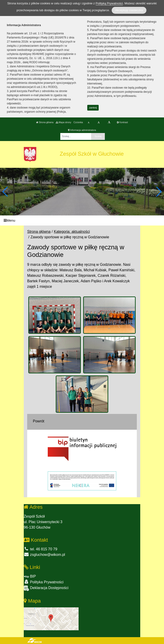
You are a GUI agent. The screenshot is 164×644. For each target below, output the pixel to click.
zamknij (93, 107)
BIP (30, 576)
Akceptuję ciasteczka (129, 10)
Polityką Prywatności (109, 3)
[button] (159, 192)
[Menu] (82, 220)
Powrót (38, 421)
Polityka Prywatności (43, 582)
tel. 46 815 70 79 (40, 549)
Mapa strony (63, 122)
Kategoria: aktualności (72, 232)
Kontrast (122, 122)
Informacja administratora (82, 130)
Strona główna (44, 122)
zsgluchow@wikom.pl (44, 555)
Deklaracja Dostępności (46, 588)
